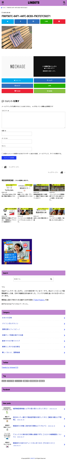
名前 (4, 131)
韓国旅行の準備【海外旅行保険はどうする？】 (28, 426)
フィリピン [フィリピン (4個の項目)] (18, 381)
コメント (5, 111)
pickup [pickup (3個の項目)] (4, 381)
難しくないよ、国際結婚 (11, 352)
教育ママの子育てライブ (11, 341)
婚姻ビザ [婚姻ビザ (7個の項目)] (25, 381)
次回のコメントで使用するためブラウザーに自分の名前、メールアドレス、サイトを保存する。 (32, 154)
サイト (4, 146)
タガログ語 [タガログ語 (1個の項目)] (11, 381)
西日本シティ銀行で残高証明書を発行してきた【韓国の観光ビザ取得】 (32, 419)
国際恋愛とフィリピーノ (11, 329)
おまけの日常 (7, 317)
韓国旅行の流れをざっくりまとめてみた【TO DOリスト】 (28, 445)
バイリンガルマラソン (10, 323)
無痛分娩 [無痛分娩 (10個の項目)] (41, 381)
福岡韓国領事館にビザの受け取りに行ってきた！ (29, 409)
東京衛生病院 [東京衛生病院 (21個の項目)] (33, 381)
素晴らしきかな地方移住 (11, 346)
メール (4, 138)
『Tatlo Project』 (39, 300)
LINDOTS (33, 2)
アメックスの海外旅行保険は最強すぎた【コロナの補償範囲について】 (32, 436)
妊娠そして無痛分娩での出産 (12, 335)
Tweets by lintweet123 (10, 367)
